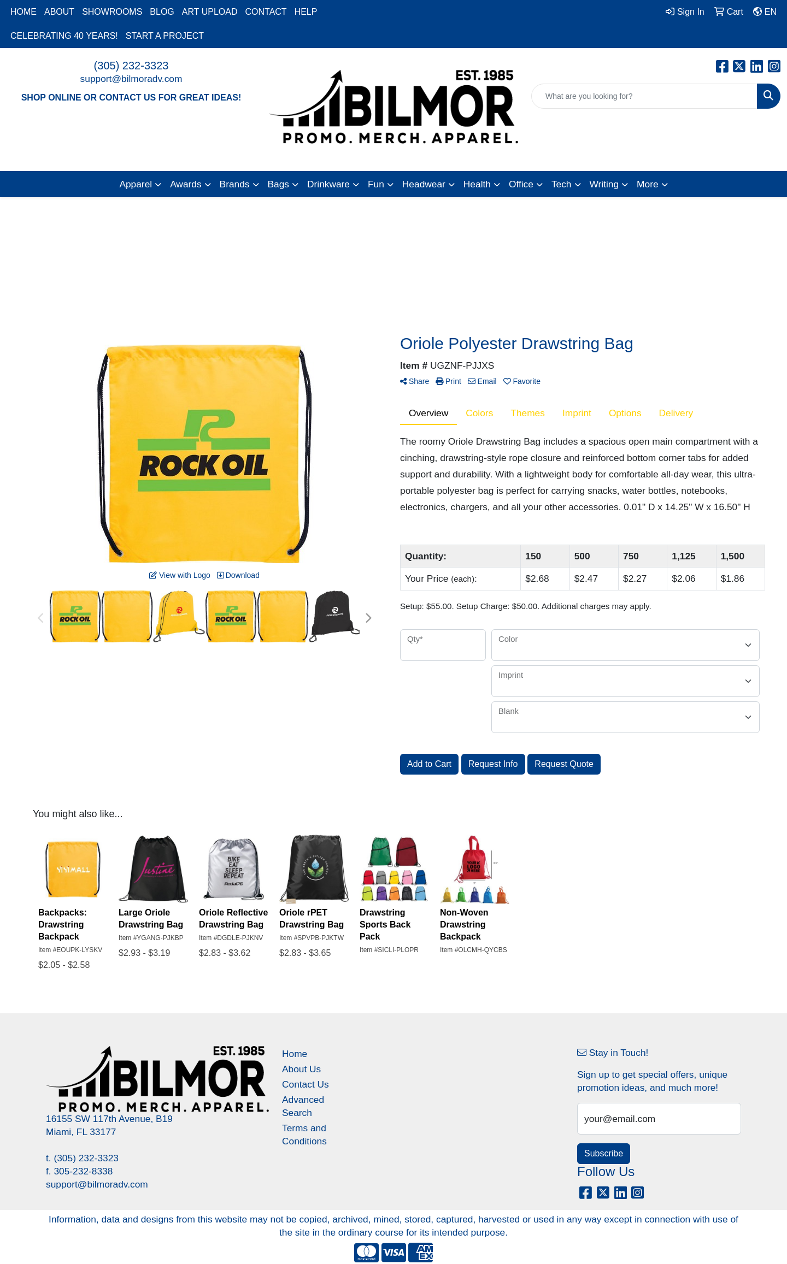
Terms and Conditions (304, 1135)
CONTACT (265, 11)
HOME (23, 11)
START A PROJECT (165, 35)
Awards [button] (185, 184)
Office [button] (521, 184)
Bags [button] (279, 184)
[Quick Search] (644, 96)
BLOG (162, 11)
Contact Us (305, 1084)
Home (294, 1053)
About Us (301, 1069)
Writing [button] (604, 184)
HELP (306, 11)
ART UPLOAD (210, 11)
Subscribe (603, 1153)
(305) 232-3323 (131, 66)
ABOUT (59, 11)
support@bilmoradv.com (131, 78)
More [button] (647, 184)
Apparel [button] (135, 184)
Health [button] (477, 184)
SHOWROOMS (112, 11)
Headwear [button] (423, 184)
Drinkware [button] (328, 184)
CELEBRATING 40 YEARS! (64, 35)
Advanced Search (303, 1106)
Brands (235, 184)
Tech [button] (561, 184)
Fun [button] (376, 184)
